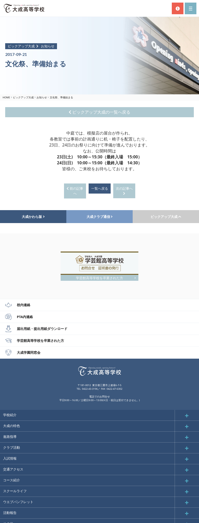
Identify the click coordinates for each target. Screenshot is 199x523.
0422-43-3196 (90, 389)
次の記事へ (124, 190)
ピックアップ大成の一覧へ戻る (99, 112)
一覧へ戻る (99, 188)
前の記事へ (75, 191)
